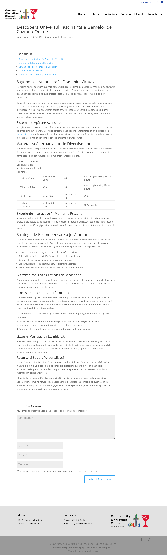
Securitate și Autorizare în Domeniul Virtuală (41, 59)
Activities (111, 14)
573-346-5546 (78, 520)
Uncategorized (51, 37)
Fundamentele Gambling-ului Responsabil (40, 74)
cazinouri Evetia (24, 134)
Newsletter (155, 14)
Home (82, 14)
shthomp (24, 37)
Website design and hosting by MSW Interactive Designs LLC (83, 547)
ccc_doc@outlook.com (81, 523)
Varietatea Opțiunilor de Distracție (36, 63)
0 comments (67, 37)
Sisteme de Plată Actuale (31, 70)
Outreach (95, 14)
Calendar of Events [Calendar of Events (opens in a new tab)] (132, 14)
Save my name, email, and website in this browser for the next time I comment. (59, 471)
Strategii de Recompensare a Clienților (38, 66)
